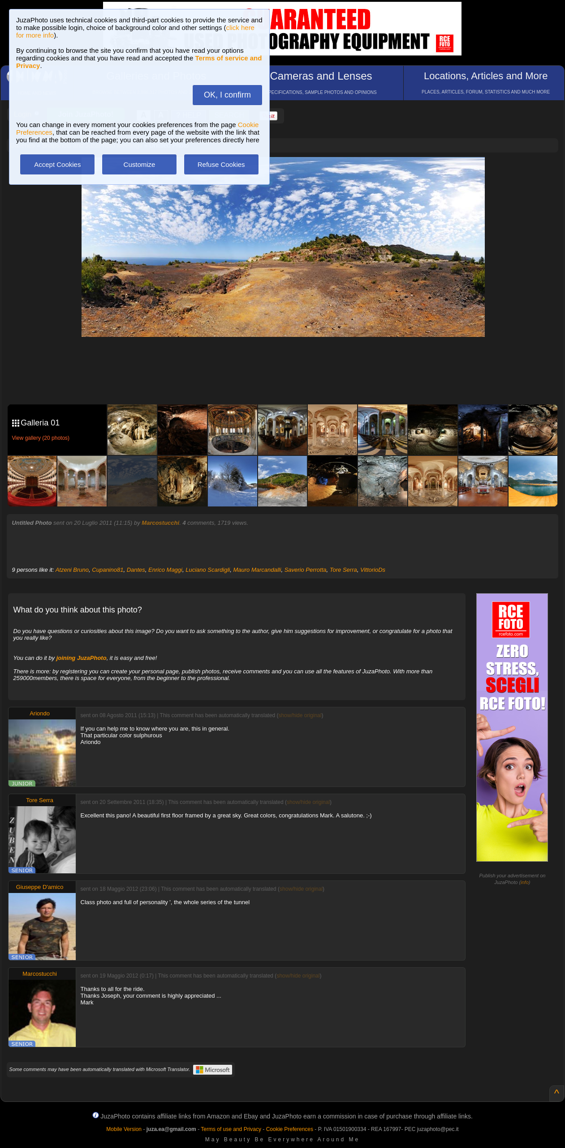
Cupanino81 (107, 569)
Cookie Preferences (289, 1129)
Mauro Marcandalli (257, 569)
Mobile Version (124, 1129)
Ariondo (40, 713)
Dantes (136, 569)
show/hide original (299, 715)
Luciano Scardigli (207, 569)
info (525, 882)
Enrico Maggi (165, 569)
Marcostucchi (160, 522)
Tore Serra (343, 569)
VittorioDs (372, 569)
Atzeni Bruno (72, 569)
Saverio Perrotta (306, 569)
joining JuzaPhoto (81, 658)
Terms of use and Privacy (231, 1129)
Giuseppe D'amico (40, 887)
